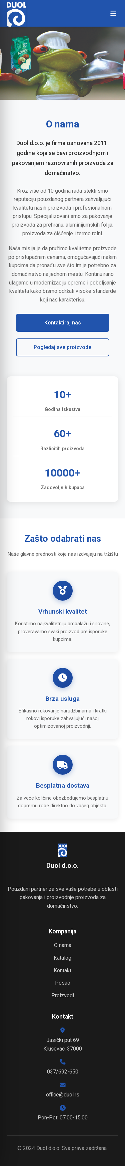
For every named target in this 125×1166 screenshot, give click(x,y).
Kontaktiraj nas (62, 322)
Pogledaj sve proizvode (62, 347)
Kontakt (62, 970)
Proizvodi (62, 995)
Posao (62, 983)
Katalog (62, 958)
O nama (62, 945)
